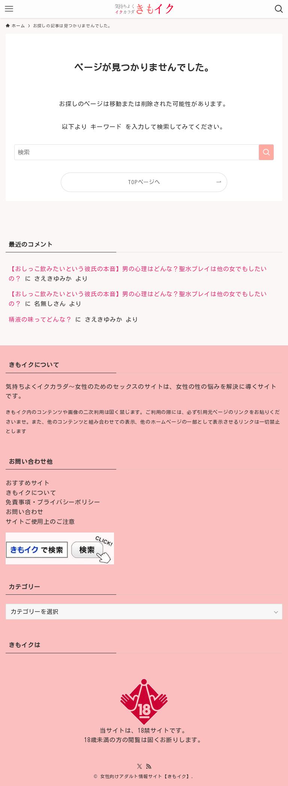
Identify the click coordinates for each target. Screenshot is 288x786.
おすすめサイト (28, 483)
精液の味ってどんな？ (40, 319)
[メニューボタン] (9, 9)
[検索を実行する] (266, 152)
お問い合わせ (25, 512)
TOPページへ (144, 182)
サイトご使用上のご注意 (40, 522)
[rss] (148, 766)
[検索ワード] (143, 152)
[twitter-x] (139, 766)
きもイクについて (31, 493)
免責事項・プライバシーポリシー (53, 502)
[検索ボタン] (279, 9)
